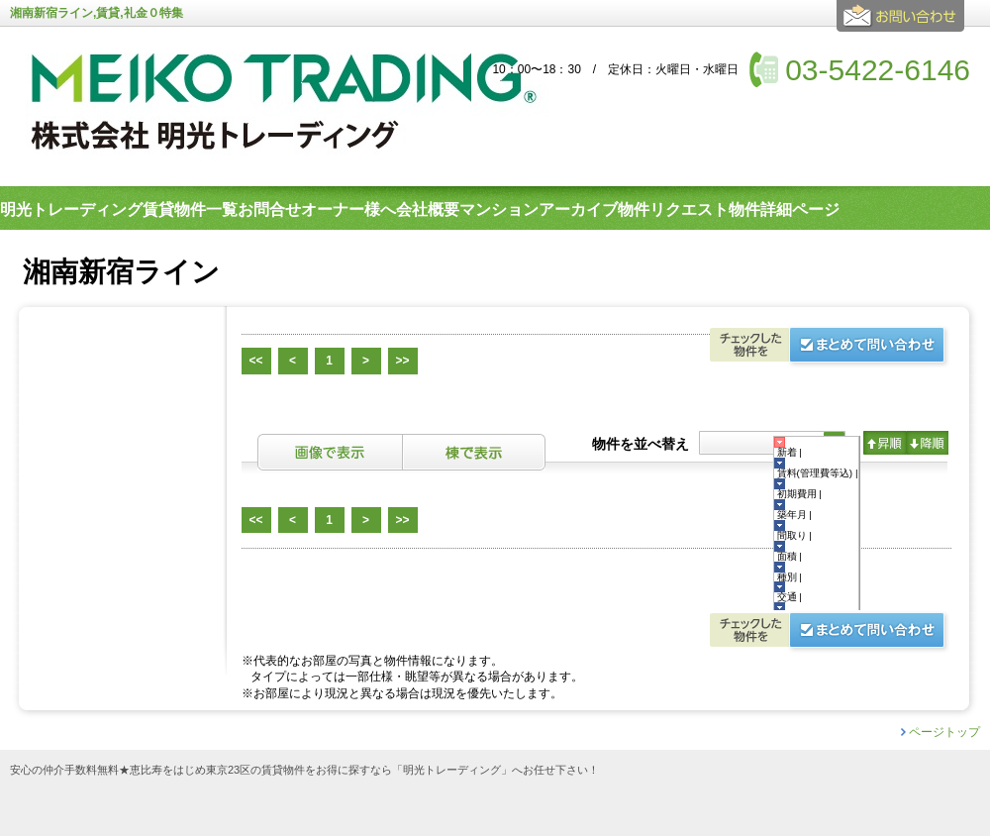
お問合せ (903, 24)
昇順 (884, 443)
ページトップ (944, 732)
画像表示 (329, 452)
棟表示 (474, 452)
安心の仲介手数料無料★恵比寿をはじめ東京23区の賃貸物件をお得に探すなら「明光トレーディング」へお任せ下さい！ (304, 770)
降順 (927, 443)
